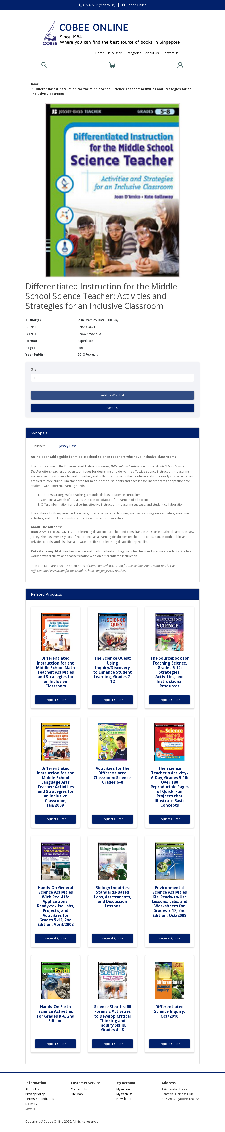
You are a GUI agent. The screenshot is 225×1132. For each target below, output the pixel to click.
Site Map (77, 1094)
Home (99, 53)
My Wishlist (124, 1094)
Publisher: (38, 446)
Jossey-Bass (67, 446)
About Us (152, 53)
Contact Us (170, 53)
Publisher (115, 53)
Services (31, 1108)
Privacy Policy (35, 1094)
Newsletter (124, 1099)
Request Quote (112, 408)
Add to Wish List (112, 395)
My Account (124, 1089)
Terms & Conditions (39, 1099)
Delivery (31, 1104)
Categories (133, 53)
